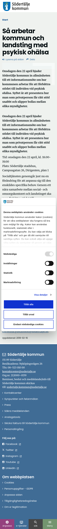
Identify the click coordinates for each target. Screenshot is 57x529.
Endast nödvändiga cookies (28, 324)
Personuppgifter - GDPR (18, 488)
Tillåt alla (28, 304)
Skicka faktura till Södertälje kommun (26, 423)
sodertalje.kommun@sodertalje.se (27, 387)
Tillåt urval (28, 314)
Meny (50, 523)
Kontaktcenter (12, 393)
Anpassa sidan (13, 495)
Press (7, 405)
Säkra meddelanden (16, 411)
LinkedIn (10, 468)
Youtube (11, 462)
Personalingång (14, 429)
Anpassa (7, 523)
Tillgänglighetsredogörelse (20, 501)
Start (5, 19)
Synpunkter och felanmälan (21, 399)
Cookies (9, 482)
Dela (30, 59)
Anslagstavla (12, 417)
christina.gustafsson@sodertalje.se (25, 331)
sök (35, 523)
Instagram (12, 456)
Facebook (11, 444)
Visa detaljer (41, 294)
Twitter (10, 450)
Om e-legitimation (15, 507)
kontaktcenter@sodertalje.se (19, 371)
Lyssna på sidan (13, 59)
